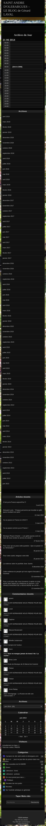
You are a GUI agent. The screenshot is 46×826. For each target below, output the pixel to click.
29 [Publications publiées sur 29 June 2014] (40, 732)
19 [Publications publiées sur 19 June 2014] (23, 730)
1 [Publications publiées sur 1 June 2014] (40, 724)
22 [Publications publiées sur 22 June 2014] (40, 730)
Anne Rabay (13, 689)
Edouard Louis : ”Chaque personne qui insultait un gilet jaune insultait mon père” (22, 511)
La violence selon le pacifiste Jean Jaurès (18, 564)
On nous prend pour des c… (16, 777)
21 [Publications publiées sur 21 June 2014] (35, 730)
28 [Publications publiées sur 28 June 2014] (35, 732)
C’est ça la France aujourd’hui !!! (14, 502)
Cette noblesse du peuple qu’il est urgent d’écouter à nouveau (21, 572)
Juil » (26, 736)
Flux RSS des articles (21, 820)
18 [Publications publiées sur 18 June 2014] (17, 730)
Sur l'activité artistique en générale (18, 790)
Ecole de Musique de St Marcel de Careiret (23, 664)
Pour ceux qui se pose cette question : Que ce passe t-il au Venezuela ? (23, 547)
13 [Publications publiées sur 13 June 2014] (29, 728)
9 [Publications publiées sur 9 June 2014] (5, 728)
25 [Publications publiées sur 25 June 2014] (17, 732)
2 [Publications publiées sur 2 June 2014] (5, 726)
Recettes (9, 786)
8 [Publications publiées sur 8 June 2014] (40, 726)
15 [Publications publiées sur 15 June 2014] (40, 728)
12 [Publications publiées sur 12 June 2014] (23, 728)
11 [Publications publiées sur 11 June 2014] (17, 728)
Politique (10, 780)
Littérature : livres (12, 770)
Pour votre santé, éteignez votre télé (16, 556)
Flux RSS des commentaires (21, 822)
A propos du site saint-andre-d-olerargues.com (22, 756)
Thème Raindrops (23, 824)
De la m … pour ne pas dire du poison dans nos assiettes (20, 760)
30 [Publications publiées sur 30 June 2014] (5, 734)
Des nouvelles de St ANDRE (16, 764)
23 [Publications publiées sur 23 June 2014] (5, 732)
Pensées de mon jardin (14, 783)
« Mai (21, 736)
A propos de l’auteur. (14, 645)
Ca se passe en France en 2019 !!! (15, 520)
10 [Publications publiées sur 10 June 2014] (11, 728)
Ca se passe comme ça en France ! (15, 528)
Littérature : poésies (13, 774)
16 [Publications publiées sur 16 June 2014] (5, 730)
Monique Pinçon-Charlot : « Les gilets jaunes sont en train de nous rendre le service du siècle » (21, 537)
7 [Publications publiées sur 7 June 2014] (34, 726)
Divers (8, 767)
